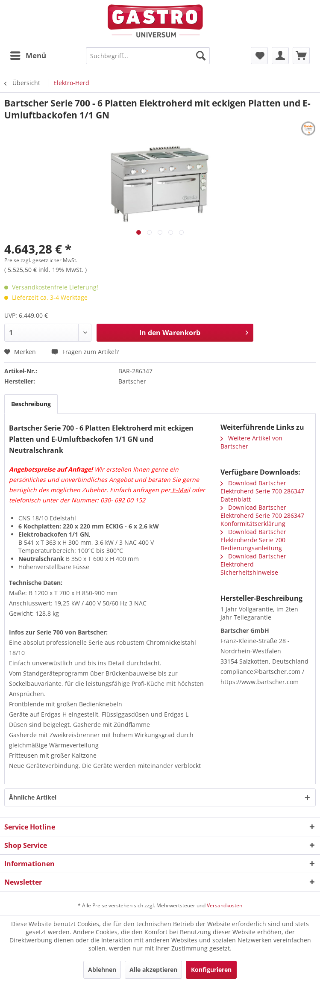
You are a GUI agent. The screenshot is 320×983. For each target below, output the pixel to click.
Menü (28, 54)
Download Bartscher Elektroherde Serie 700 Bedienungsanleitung (253, 540)
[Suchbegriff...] (148, 55)
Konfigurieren (211, 969)
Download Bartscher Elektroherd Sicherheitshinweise (253, 564)
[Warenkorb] (301, 55)
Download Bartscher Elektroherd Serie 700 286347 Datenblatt (262, 491)
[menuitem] (27, 55)
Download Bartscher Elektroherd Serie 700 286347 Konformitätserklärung (262, 515)
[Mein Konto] (280, 55)
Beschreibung (31, 404)
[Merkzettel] (259, 55)
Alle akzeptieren (153, 969)
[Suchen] (201, 55)
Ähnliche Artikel (32, 797)
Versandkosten (224, 905)
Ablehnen (102, 969)
